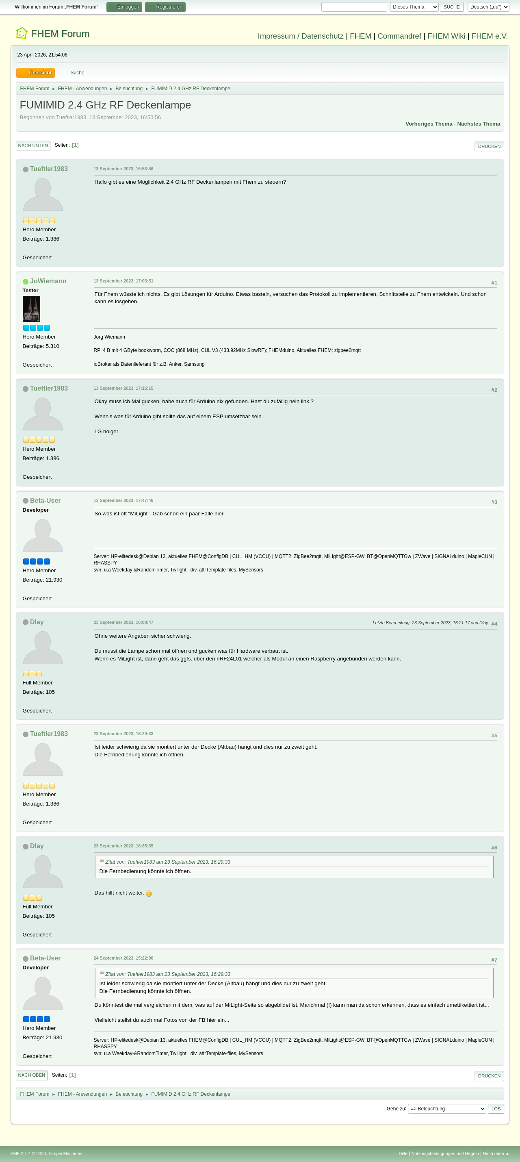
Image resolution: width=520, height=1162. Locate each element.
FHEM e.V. (490, 36)
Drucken (489, 146)
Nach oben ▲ (496, 1153)
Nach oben (32, 1075)
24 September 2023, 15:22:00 (124, 958)
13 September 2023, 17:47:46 (124, 500)
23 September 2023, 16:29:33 (124, 733)
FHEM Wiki (446, 36)
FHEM (360, 36)
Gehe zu (396, 1108)
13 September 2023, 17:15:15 (124, 388)
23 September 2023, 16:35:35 (124, 845)
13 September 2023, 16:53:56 (124, 168)
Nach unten (33, 145)
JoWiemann (48, 281)
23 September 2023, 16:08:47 (124, 622)
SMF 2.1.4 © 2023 (28, 1153)
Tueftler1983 (49, 168)
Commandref (399, 36)
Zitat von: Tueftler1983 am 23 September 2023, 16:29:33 (168, 862)
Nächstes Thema (478, 124)
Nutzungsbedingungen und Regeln (445, 1153)
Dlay (37, 622)
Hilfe (403, 1153)
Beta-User (45, 500)
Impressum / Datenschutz (301, 36)
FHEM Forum (60, 33)
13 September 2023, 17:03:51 (124, 280)
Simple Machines (65, 1153)
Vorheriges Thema (428, 124)
